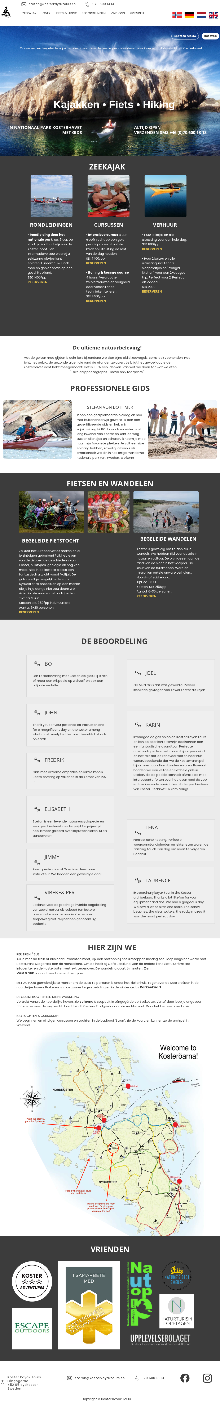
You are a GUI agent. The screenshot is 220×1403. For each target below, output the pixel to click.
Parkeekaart (150, 987)
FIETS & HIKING (67, 13)
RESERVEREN (38, 282)
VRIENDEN (137, 13)
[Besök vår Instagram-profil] (207, 1378)
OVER (46, 13)
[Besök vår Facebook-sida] (185, 1378)
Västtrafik (26, 973)
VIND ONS (118, 13)
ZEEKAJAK (29, 13)
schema (87, 1001)
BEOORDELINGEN (94, 13)
